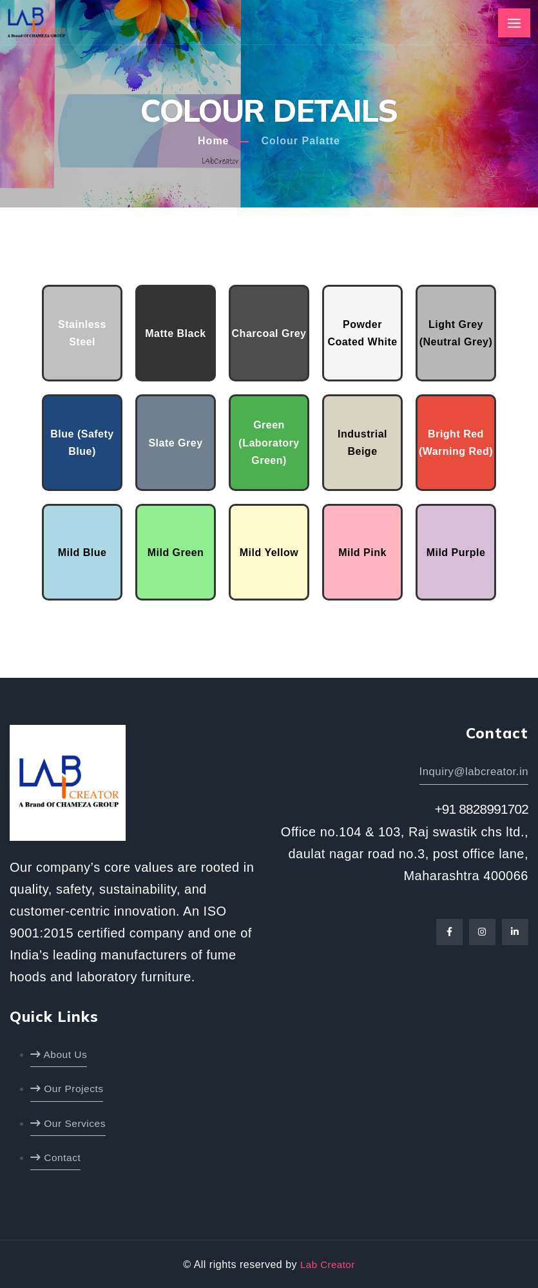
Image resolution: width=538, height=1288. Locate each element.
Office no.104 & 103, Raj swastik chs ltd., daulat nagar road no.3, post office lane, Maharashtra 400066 (404, 856)
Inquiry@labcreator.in (471, 771)
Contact (56, 1156)
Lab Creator (327, 1263)
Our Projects (67, 1087)
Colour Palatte (300, 140)
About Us (59, 1053)
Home (213, 140)
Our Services (69, 1122)
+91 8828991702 (477, 811)
